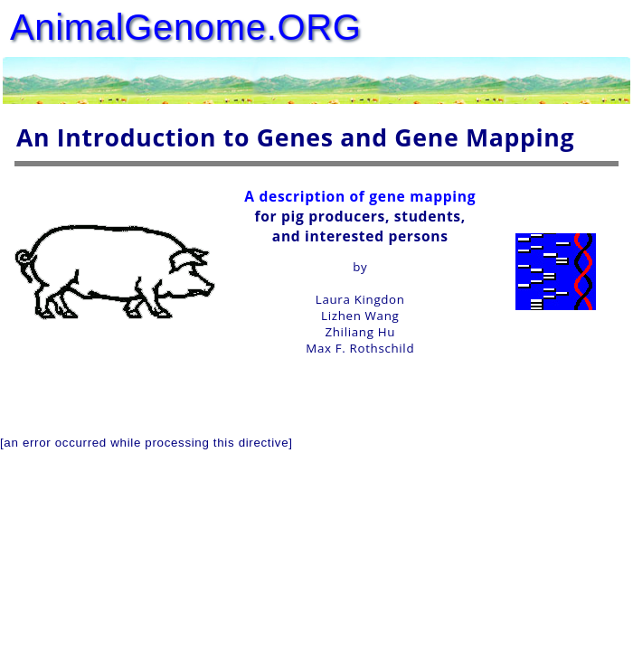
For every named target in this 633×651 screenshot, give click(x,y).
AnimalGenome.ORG (186, 27)
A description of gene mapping (360, 196)
